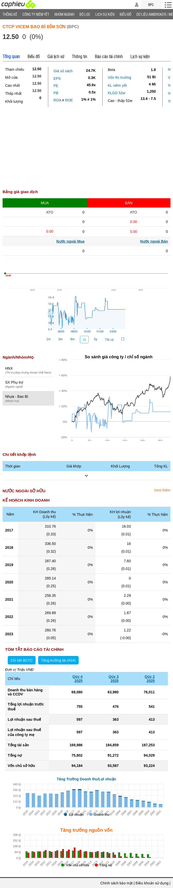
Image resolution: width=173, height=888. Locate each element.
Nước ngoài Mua (70, 241)
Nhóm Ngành (64, 14)
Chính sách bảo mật (116, 883)
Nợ (170, 69)
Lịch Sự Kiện (104, 14)
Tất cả (109, 340)
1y (84, 339)
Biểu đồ (125, 14)
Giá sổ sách (62, 71)
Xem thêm (162, 490)
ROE (69, 100)
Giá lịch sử (55, 56)
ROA (57, 100)
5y (95, 339)
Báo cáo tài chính (109, 56)
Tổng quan (11, 56)
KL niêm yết (117, 85)
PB (55, 93)
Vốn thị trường (119, 77)
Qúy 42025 (77, 679)
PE (55, 86)
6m (72, 339)
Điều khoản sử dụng (152, 883)
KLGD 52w (116, 93)
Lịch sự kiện (140, 56)
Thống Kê (10, 14)
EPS (57, 78)
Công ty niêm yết (35, 14)
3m (60, 339)
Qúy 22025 (150, 679)
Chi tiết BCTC (22, 660)
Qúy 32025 (114, 679)
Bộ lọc (84, 14)
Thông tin (79, 56)
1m (48, 339)
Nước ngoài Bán (154, 241)
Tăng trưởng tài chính (58, 660)
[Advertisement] (86, 145)
